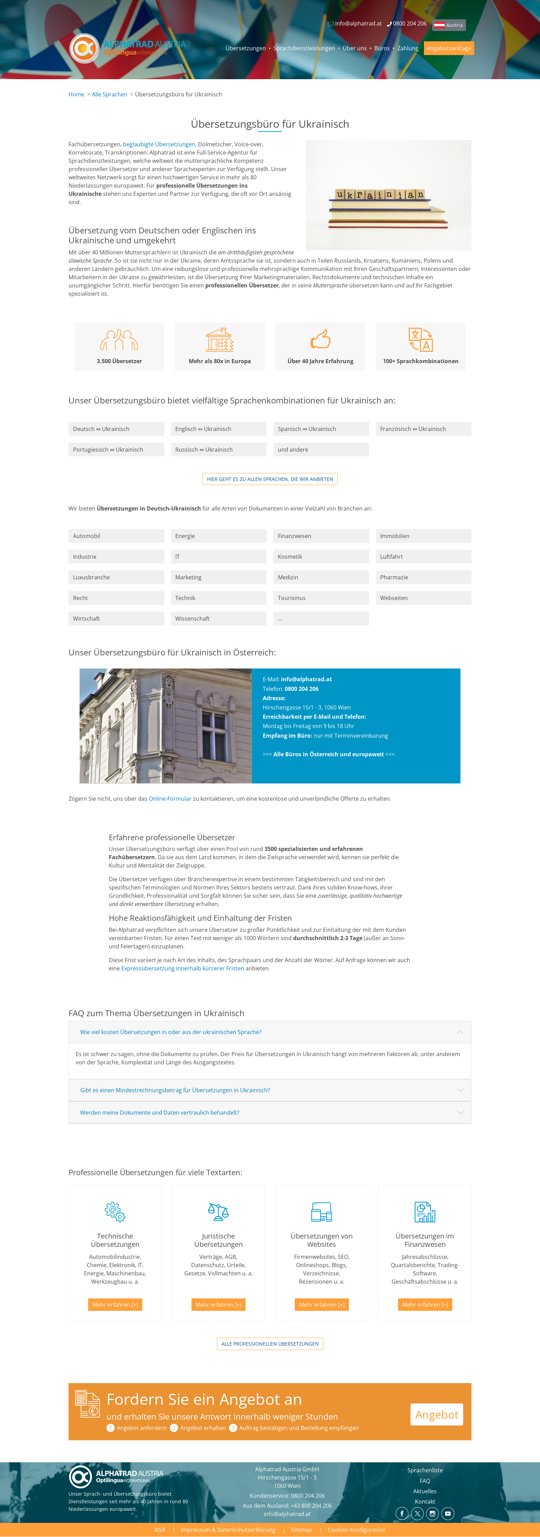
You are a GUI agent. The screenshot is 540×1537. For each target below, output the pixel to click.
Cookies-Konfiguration (357, 1530)
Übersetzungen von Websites (322, 1240)
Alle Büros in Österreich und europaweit (328, 754)
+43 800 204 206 (311, 1505)
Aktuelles (425, 1491)
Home (76, 94)
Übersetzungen (246, 48)
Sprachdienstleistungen (304, 48)
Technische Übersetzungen (115, 1240)
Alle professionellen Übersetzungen (270, 1343)
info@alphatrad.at (306, 679)
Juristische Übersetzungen (218, 1240)
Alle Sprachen (109, 94)
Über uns (355, 48)
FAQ (425, 1481)
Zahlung (407, 48)
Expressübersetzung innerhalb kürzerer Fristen (182, 968)
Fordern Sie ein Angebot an (204, 1398)
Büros (382, 48)
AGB (159, 1530)
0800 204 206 (308, 1495)
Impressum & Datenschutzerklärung (228, 1530)
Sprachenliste (425, 1470)
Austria (454, 25)
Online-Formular (170, 798)
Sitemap (301, 1530)
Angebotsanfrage (449, 48)
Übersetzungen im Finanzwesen (425, 1240)
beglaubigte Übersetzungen (159, 144)
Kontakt (425, 1501)
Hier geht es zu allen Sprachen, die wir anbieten (270, 479)
